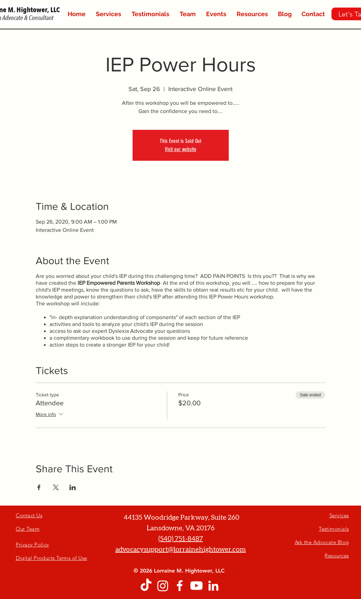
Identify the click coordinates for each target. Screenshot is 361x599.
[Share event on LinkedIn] (72, 487)
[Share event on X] (56, 487)
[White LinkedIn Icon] (213, 585)
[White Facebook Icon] (179, 585)
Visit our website (180, 149)
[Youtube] (196, 585)
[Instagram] (163, 585)
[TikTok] (146, 585)
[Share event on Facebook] (39, 487)
